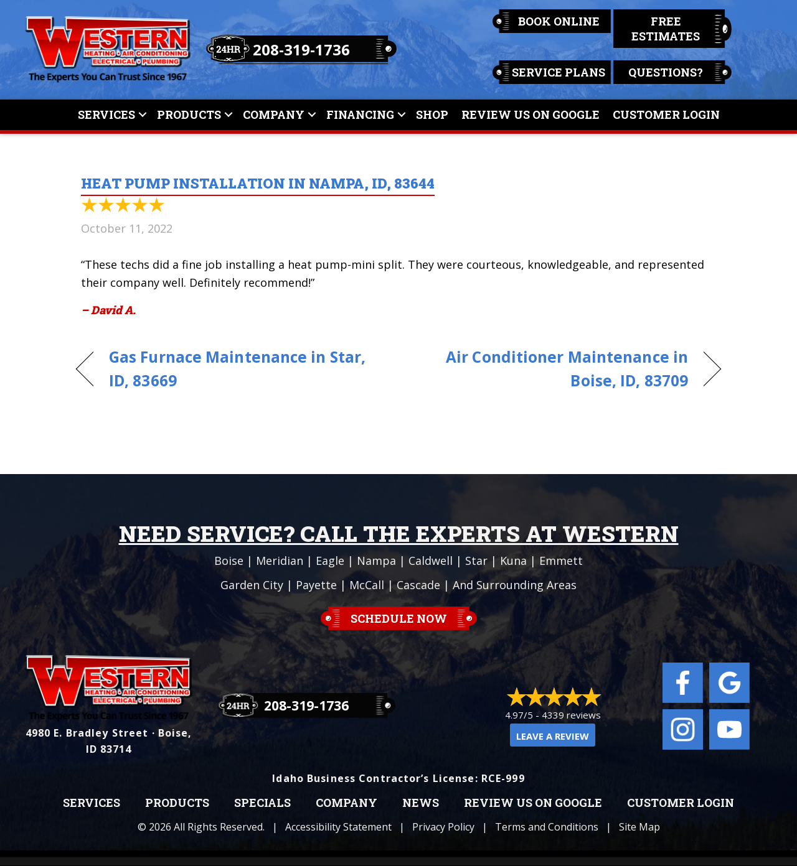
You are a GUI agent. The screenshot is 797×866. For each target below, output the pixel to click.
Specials (262, 803)
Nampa (376, 560)
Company (273, 114)
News (420, 803)
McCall (366, 584)
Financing (360, 114)
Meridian (279, 560)
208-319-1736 (301, 49)
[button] (142, 115)
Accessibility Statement (338, 827)
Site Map (639, 827)
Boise (228, 560)
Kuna (513, 560)
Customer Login (666, 114)
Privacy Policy (443, 827)
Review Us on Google (533, 803)
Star (476, 560)
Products (189, 114)
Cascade (418, 584)
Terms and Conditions (546, 827)
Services (106, 114)
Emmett (561, 560)
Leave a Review (552, 736)
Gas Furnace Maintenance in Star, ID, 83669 (237, 369)
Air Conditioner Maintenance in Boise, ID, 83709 (553, 369)
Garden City (251, 584)
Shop (432, 114)
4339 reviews (571, 715)
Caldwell (430, 560)
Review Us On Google (530, 114)
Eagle (330, 560)
